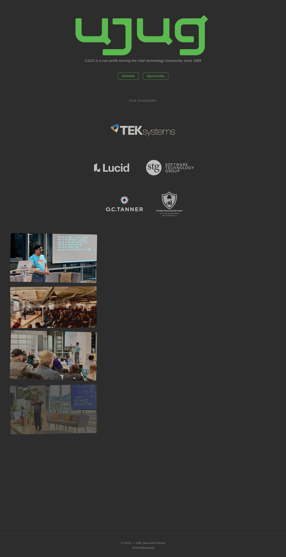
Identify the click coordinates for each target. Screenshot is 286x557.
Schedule (128, 76)
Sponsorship (155, 76)
